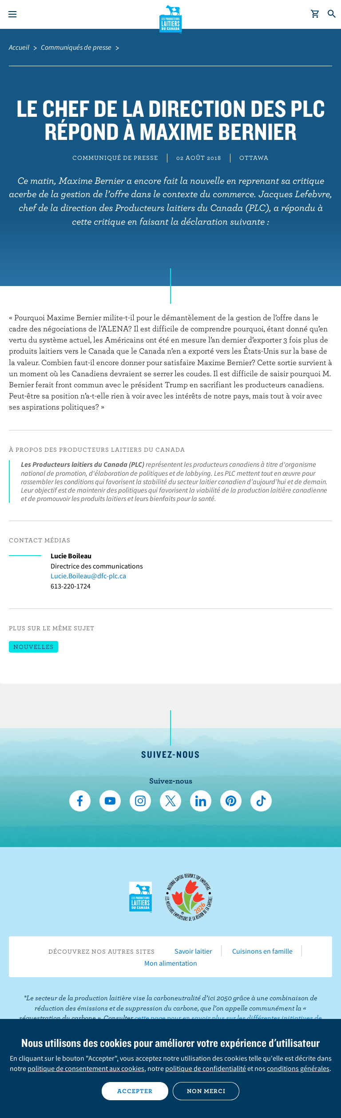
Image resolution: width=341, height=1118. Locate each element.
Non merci (206, 1090)
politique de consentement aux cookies (86, 1068)
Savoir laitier (193, 951)
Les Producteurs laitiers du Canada (170, 18)
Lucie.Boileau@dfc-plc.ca (88, 575)
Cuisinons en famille (262, 951)
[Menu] (12, 14)
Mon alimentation (170, 963)
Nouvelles (33, 646)
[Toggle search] (332, 14)
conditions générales (298, 1068)
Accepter (135, 1090)
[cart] (315, 14)
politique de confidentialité (205, 1068)
